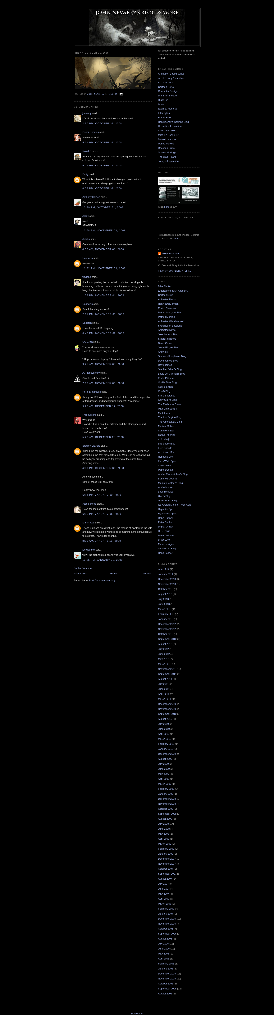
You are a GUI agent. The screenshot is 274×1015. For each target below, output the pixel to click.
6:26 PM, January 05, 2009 (101, 513)
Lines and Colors (167, 130)
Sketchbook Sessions (170, 325)
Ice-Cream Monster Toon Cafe (174, 504)
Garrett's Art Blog (167, 500)
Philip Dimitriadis (91, 391)
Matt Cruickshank (167, 408)
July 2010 (163, 723)
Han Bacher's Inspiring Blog (173, 121)
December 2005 (167, 973)
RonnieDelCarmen (168, 303)
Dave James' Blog (168, 360)
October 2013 (165, 589)
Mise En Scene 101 (169, 135)
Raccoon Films (166, 148)
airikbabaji (163, 439)
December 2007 (167, 858)
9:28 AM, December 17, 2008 (103, 406)
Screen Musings (167, 152)
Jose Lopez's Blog (168, 334)
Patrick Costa (165, 469)
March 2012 (164, 664)
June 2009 (164, 768)
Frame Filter (164, 117)
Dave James (165, 364)
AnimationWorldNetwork (171, 321)
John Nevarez (170, 254)
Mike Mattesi (165, 286)
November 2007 (167, 863)
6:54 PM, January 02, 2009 (101, 494)
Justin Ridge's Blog (168, 347)
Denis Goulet (165, 343)
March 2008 (164, 843)
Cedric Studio (165, 386)
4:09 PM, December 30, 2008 (103, 468)
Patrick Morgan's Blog (170, 312)
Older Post (146, 573)
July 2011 (163, 683)
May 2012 (163, 659)
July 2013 (163, 599)
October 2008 (165, 808)
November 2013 (167, 584)
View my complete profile (174, 271)
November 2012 (167, 629)
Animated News (167, 329)
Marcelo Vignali (166, 544)
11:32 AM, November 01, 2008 (104, 268)
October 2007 (165, 868)
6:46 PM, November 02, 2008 (103, 333)
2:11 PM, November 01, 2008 (103, 314)
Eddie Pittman (166, 378)
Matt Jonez (164, 413)
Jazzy (85, 216)
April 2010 (163, 733)
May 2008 (163, 833)
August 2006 (165, 938)
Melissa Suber (166, 426)
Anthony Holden (91, 197)
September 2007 (167, 873)
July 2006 (163, 943)
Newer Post (80, 573)
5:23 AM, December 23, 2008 (103, 437)
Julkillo (86, 239)
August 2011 (165, 678)
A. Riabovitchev (91, 372)
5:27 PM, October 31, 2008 (102, 165)
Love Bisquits (165, 491)
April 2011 (163, 693)
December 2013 (167, 579)
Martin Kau (88, 522)
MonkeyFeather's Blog (170, 483)
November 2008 (167, 803)
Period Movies (166, 143)
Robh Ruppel (165, 518)
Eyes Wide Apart (167, 461)
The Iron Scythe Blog (169, 417)
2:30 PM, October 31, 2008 (102, 123)
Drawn (161, 104)
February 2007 (166, 908)
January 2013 (165, 619)
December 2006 (167, 918)
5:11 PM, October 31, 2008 (102, 142)
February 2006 (166, 963)
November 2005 (167, 978)
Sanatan (87, 322)
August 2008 (165, 818)
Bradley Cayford (91, 445)
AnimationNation (167, 299)
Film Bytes (164, 113)
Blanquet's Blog (166, 443)
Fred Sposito (89, 414)
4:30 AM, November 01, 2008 (103, 249)
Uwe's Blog (164, 496)
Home (113, 573)
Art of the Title (165, 82)
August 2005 (165, 993)
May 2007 (163, 893)
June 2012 (164, 654)
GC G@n (87, 341)
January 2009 (165, 793)
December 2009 (167, 753)
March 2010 (164, 738)
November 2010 (167, 708)
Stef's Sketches (166, 395)
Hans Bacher (165, 552)
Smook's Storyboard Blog (172, 356)
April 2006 (163, 958)
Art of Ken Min (166, 452)
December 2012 (167, 624)
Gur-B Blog (164, 391)
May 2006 (163, 953)
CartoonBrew (165, 295)
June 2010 (164, 728)
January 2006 (165, 968)
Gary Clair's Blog (167, 399)
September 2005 (167, 988)
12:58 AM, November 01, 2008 (104, 230)
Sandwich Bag (166, 430)
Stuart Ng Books (167, 338)
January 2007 (165, 913)
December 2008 (167, 798)
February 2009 (166, 788)
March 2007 (164, 903)
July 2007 (163, 883)
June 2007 (164, 888)
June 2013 (164, 604)
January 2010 (165, 748)
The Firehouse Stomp (170, 404)
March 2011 (164, 698)
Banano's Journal (167, 478)
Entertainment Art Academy (173, 290)
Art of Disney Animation (171, 78)
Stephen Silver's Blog (170, 369)
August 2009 (165, 758)
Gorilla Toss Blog (167, 382)
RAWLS (86, 151)
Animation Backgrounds (171, 73)
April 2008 (163, 838)
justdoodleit (88, 549)
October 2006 (165, 928)
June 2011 (164, 688)
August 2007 (165, 878)
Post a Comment (83, 568)
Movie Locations (167, 139)
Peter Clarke (165, 522)
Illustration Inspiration (170, 126)
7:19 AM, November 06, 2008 (103, 383)
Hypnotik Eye (165, 456)
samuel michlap (166, 434)
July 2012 (163, 649)
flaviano (86, 276)
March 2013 (164, 609)
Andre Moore (165, 487)
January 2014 (165, 574)
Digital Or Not (165, 526)
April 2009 (163, 778)
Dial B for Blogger (168, 95)
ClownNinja (164, 465)
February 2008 (166, 848)
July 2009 (163, 763)
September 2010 (167, 713)
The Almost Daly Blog (170, 421)
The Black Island (167, 156)
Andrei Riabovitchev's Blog (173, 474)
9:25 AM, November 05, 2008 (103, 364)
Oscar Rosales (90, 132)
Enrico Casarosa (167, 308)
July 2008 (163, 823)
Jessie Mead (89, 503)
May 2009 (163, 773)
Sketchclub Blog (167, 548)
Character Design (167, 91)
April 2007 (163, 898)
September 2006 (167, 933)
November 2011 (167, 669)
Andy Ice (163, 351)
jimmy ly (86, 113)
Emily (85, 174)
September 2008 (167, 813)
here (166, 206)
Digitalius (163, 100)
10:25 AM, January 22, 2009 (102, 559)
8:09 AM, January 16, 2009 (101, 540)
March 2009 (164, 783)
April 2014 (163, 569)
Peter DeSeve (166, 535)
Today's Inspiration (168, 161)
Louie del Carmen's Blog (171, 373)
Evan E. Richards (167, 108)
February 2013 (166, 614)
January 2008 (165, 853)
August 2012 (165, 644)
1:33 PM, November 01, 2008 (103, 295)
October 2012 (165, 634)
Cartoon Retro (166, 86)
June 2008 (164, 828)
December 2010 (167, 703)
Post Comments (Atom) (102, 580)
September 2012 (167, 639)
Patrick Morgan (166, 316)
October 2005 (165, 983)
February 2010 (166, 743)
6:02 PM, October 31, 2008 (102, 188)
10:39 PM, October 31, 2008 (103, 207)
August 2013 (165, 594)
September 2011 (167, 674)
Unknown (87, 258)
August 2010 (165, 718)
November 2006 (167, 923)
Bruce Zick (164, 539)
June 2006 (164, 948)
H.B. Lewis (164, 531)
